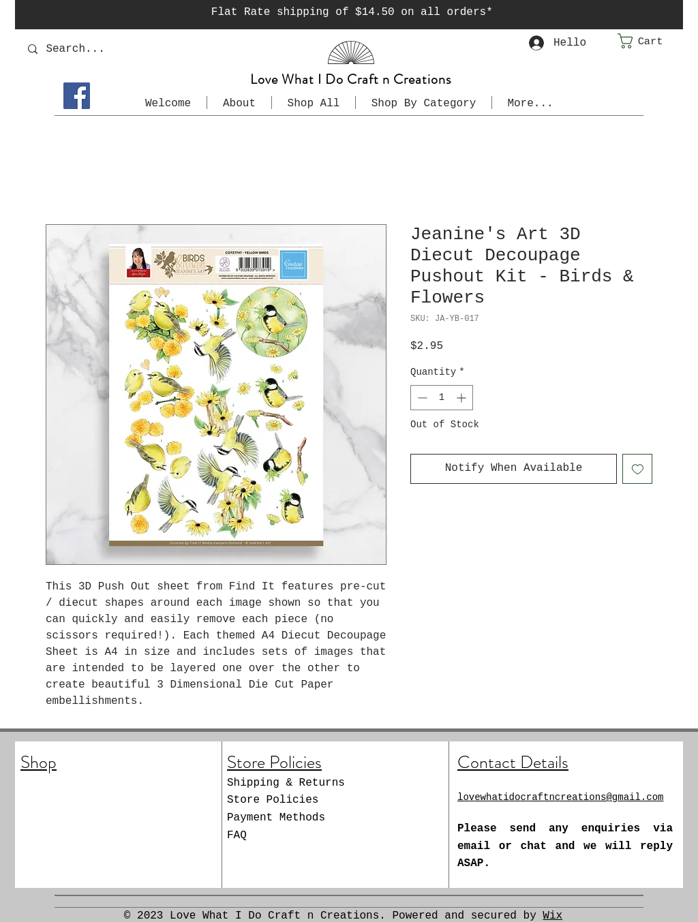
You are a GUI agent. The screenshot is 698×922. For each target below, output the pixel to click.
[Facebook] (76, 95)
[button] (650, 40)
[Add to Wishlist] (637, 469)
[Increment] (462, 398)
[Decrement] (420, 398)
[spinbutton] (441, 398)
